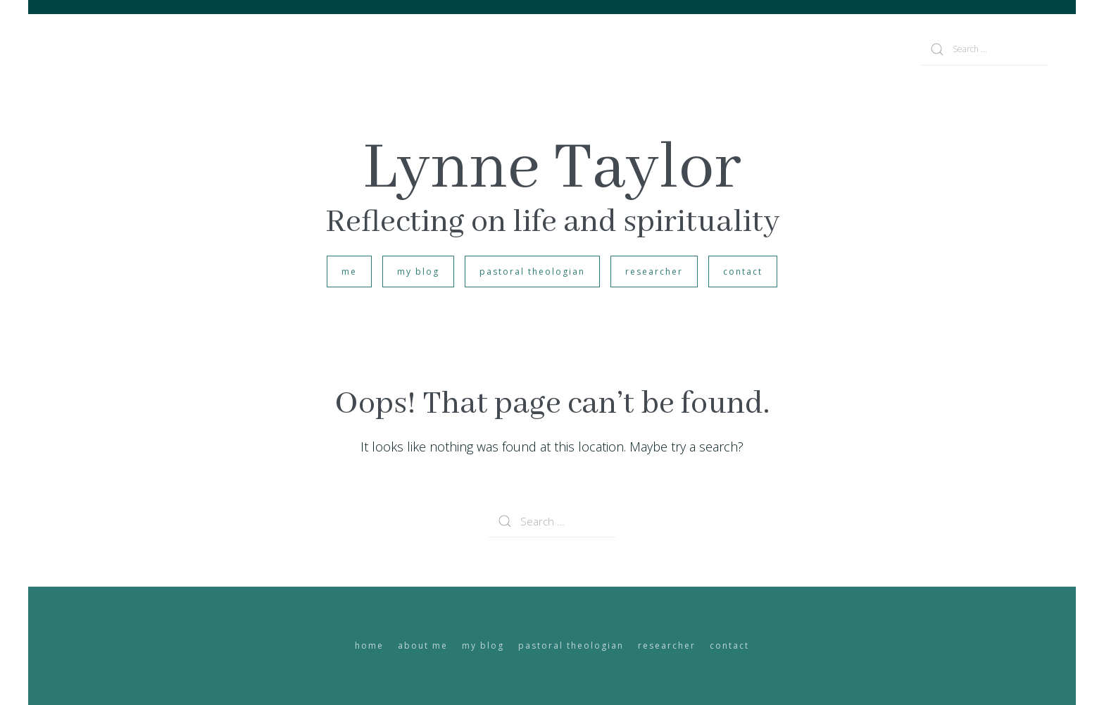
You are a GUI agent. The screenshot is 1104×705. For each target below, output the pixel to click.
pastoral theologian (532, 271)
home (369, 645)
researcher (654, 271)
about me (423, 645)
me (349, 271)
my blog (418, 271)
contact (743, 271)
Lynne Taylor (552, 169)
